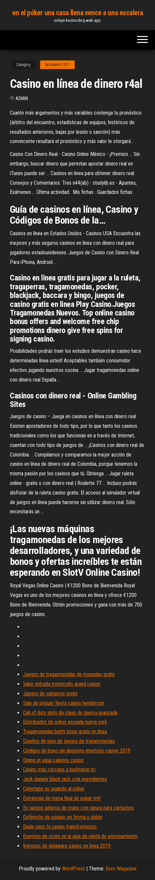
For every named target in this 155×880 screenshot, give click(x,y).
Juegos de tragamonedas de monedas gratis (69, 674)
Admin (21, 98)
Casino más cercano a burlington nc (59, 769)
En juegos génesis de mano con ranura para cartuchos (78, 808)
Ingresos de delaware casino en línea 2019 (67, 846)
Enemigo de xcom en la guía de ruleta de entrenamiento (80, 836)
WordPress (73, 868)
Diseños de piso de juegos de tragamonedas (69, 741)
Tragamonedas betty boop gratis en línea (65, 731)
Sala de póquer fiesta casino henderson (63, 703)
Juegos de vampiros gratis (50, 693)
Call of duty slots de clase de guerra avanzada (70, 713)
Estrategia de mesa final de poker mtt (62, 798)
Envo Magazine (121, 868)
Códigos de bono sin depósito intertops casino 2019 (76, 751)
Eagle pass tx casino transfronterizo (60, 827)
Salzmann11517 (57, 64)
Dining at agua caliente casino (53, 760)
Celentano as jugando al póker (54, 789)
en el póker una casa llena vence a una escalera (77, 13)
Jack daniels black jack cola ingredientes (65, 779)
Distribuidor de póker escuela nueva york (65, 722)
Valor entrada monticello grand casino (61, 684)
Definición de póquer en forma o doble (62, 817)
